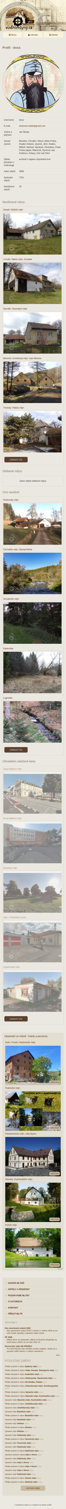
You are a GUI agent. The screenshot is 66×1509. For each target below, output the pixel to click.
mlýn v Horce (31, 1455)
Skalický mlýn (31, 1482)
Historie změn (33, 1488)
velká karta (54, 1082)
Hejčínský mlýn (24, 1435)
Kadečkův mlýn (32, 1374)
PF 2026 (8, 1337)
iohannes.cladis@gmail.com (32, 126)
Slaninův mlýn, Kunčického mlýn (40, 1396)
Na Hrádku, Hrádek (33, 1382)
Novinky (11, 1322)
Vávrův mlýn (30, 1478)
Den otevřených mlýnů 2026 (18, 1328)
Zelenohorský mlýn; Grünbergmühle (41, 1386)
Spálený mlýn (31, 1366)
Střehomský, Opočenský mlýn (38, 1378)
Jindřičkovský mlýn (34, 1404)
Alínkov (20, 1423)
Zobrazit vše (16, 460)
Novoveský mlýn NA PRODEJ (18, 1346)
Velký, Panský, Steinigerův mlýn (39, 1370)
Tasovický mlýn (32, 1439)
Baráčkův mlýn (24, 1412)
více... (58, 1355)
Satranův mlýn (31, 1392)
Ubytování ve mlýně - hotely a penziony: (26, 1036)
